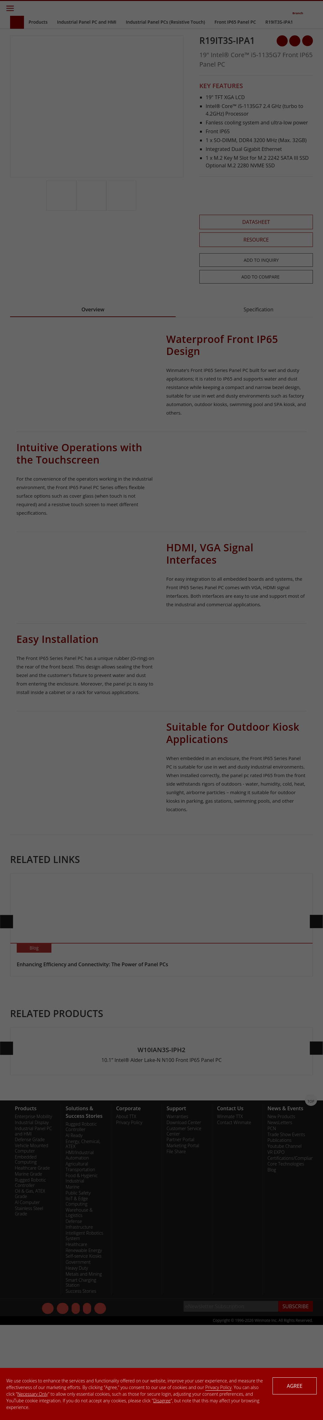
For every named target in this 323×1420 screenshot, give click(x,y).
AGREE (294, 1385)
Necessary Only (32, 1394)
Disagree (162, 1401)
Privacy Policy (218, 1387)
